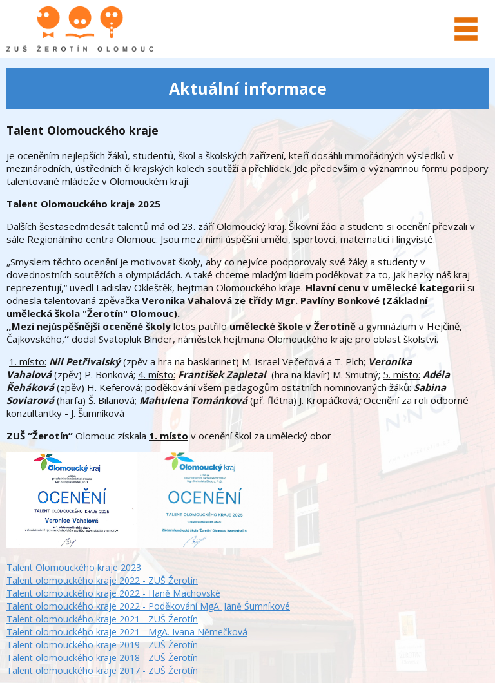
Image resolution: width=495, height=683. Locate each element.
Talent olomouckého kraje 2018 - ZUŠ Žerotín (102, 657)
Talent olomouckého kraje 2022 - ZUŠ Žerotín (102, 580)
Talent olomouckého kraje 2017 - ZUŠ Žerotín (102, 670)
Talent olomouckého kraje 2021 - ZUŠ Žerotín (102, 619)
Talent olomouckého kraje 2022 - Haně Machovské (113, 593)
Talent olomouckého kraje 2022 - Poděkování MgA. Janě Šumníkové (148, 606)
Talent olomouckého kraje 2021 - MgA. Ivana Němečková (127, 632)
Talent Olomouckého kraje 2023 (73, 567)
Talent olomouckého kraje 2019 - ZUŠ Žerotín (102, 645)
